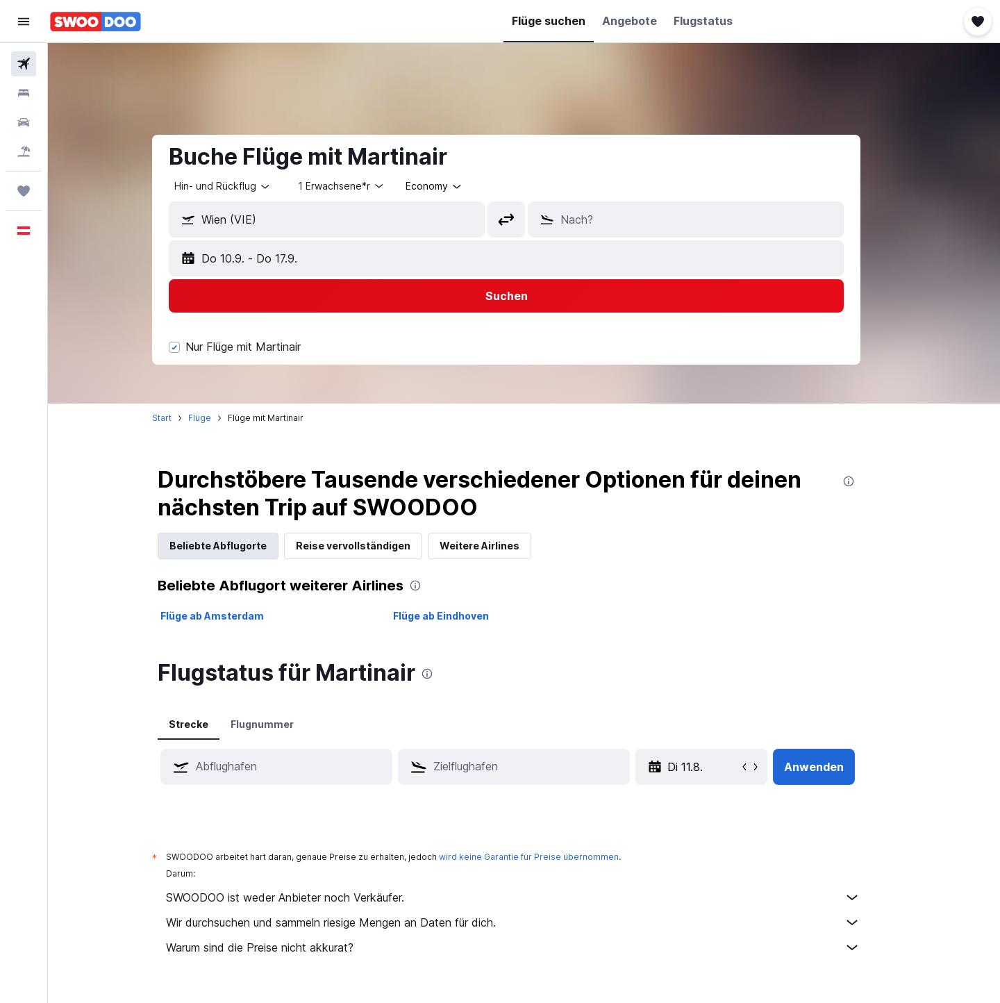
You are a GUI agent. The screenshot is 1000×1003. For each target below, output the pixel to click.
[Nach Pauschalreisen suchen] (24, 151)
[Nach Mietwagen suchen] (24, 122)
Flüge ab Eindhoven (458, 616)
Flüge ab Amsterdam (230, 616)
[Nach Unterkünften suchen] (24, 93)
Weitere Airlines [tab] (498, 546)
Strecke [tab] (206, 724)
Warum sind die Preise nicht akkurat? (531, 947)
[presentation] (866, 481)
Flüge (217, 418)
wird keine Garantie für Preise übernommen (547, 857)
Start (180, 418)
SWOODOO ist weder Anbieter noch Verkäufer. (531, 897)
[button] (23, 21)
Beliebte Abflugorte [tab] (236, 546)
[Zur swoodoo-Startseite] (95, 21)
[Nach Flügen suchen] (24, 64)
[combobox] (241, 186)
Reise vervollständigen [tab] (371, 546)
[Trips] (24, 191)
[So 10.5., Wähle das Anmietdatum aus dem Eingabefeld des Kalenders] (721, 766)
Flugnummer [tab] (280, 724)
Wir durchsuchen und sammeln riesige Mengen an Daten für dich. (531, 922)
